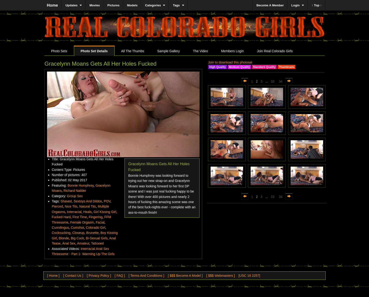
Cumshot (77, 227)
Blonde (64, 238)
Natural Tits (87, 206)
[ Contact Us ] (73, 275)
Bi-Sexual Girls (97, 238)
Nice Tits (71, 206)
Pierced (57, 206)
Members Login (232, 51)
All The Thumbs (132, 51)
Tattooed (97, 243)
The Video (200, 51)
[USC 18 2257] (249, 275)
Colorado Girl (95, 227)
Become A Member (270, 5)
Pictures (113, 5)
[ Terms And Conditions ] (146, 275)
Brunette (92, 233)
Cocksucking (61, 233)
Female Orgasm (82, 222)
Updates (71, 5)
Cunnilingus (60, 227)
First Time (79, 217)
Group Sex (75, 196)
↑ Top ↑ (317, 5)
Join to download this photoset (230, 62)
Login (295, 5)
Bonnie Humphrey (81, 185)
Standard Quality (264, 67)
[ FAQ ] (120, 275)
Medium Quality (239, 67)
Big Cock (77, 238)
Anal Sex (68, 243)
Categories (153, 5)
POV (107, 201)
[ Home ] (53, 275)
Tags (176, 5)
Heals (87, 212)
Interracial (74, 212)
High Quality (217, 67)
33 (272, 81)
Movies (94, 5)
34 (281, 81)
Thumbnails (286, 67)
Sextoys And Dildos (88, 201)
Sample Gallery (168, 51)
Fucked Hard (61, 217)
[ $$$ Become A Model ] (185, 275)
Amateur (83, 243)
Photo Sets (59, 51)
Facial (100, 222)
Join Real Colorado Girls (275, 51)
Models (132, 5)
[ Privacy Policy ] (99, 275)
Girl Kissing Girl (104, 212)
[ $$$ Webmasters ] (220, 275)
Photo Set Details (94, 51)
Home (52, 5)
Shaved (66, 201)
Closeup (78, 233)
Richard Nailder (75, 191)
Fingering (95, 217)
